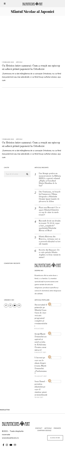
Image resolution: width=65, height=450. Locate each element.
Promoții (57, 424)
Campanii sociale (44, 426)
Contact (38, 424)
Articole (19, 62)
